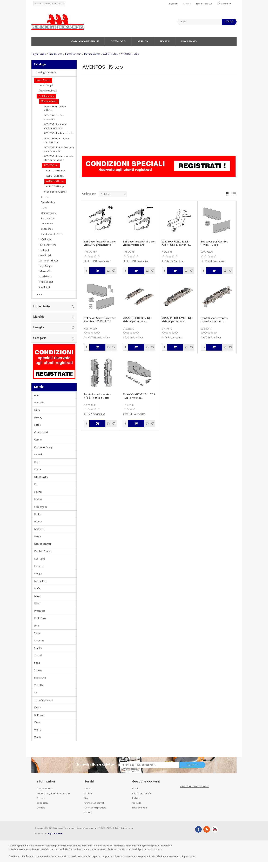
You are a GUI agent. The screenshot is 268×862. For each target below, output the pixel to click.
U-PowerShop (45, 271)
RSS (206, 829)
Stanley (38, 648)
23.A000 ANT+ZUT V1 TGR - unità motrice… (139, 396)
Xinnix (37, 737)
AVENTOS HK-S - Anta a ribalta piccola (56, 140)
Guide (44, 207)
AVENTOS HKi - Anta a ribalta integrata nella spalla (58, 158)
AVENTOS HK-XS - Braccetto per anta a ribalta (59, 149)
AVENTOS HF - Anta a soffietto (55, 108)
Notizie (88, 793)
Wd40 (37, 729)
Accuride (39, 402)
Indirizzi (136, 798)
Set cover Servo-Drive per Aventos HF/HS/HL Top (100, 320)
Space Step (47, 229)
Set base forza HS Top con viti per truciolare (139, 243)
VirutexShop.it (45, 282)
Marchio (38, 317)
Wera (37, 722)
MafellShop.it (45, 276)
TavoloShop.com (47, 245)
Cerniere (45, 197)
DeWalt (38, 454)
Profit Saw (40, 618)
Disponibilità (41, 306)
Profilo (135, 788)
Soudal (38, 655)
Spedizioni (42, 803)
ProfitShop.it (44, 239)
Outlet (39, 294)
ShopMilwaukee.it (47, 90)
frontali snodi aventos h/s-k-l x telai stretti (97, 396)
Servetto (39, 640)
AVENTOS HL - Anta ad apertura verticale (55, 126)
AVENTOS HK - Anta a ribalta (58, 133)
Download (118, 41)
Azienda (142, 41)
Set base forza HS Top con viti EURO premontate (100, 243)
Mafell (37, 588)
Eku (36, 484)
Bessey (38, 417)
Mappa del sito (45, 788)
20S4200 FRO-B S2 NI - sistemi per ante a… (137, 320)
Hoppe (38, 521)
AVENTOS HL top (55, 186)
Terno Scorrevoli (43, 700)
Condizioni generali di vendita (53, 793)
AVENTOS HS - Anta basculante (54, 117)
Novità (164, 41)
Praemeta (39, 610)
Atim (36, 395)
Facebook (198, 829)
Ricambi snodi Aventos (55, 191)
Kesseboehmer (42, 543)
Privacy (41, 798)
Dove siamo (189, 41)
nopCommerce (55, 833)
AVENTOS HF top (55, 176)
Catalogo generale (85, 41)
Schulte (38, 670)
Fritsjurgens (40, 506)
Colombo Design (43, 447)
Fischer (38, 491)
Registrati (173, 4)
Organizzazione (49, 213)
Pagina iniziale (39, 54)
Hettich (38, 514)
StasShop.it (44, 287)
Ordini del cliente (141, 793)
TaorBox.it (43, 250)
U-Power (39, 715)
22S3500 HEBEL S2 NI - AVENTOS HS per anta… (176, 243)
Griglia (227, 193)
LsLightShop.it (45, 266)
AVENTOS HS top (55, 181)
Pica (36, 625)
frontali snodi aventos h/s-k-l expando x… (214, 320)
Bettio (37, 424)
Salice (37, 633)
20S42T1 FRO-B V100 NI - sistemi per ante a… (177, 320)
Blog (86, 798)
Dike (36, 462)
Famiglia (38, 327)
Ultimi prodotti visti (94, 803)
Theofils (38, 685)
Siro (36, 692)
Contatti (41, 807)
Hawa (37, 536)
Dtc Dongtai (41, 477)
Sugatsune (40, 677)
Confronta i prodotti (95, 807)
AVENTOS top (110, 54)
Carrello (136, 803)
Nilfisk (37, 603)
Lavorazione (47, 223)
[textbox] (200, 22)
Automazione (48, 218)
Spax (37, 662)
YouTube (215, 829)
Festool (38, 499)
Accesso (187, 4)
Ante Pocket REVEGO (51, 234)
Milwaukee (40, 581)
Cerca (87, 788)
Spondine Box (48, 202)
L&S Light (39, 558)
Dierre (37, 469)
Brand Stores (55, 54)
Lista (234, 193)
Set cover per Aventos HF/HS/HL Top (214, 243)
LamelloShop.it (45, 85)
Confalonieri (41, 432)
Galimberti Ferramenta (194, 786)
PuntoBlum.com (73, 54)
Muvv (37, 596)
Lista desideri (139, 807)
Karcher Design (42, 551)
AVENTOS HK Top (55, 170)
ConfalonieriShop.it (48, 260)
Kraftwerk (39, 529)
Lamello (38, 566)
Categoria (39, 338)
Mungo (38, 573)
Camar (38, 439)
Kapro (37, 707)
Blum (37, 410)
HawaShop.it (44, 255)
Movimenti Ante (92, 54)
